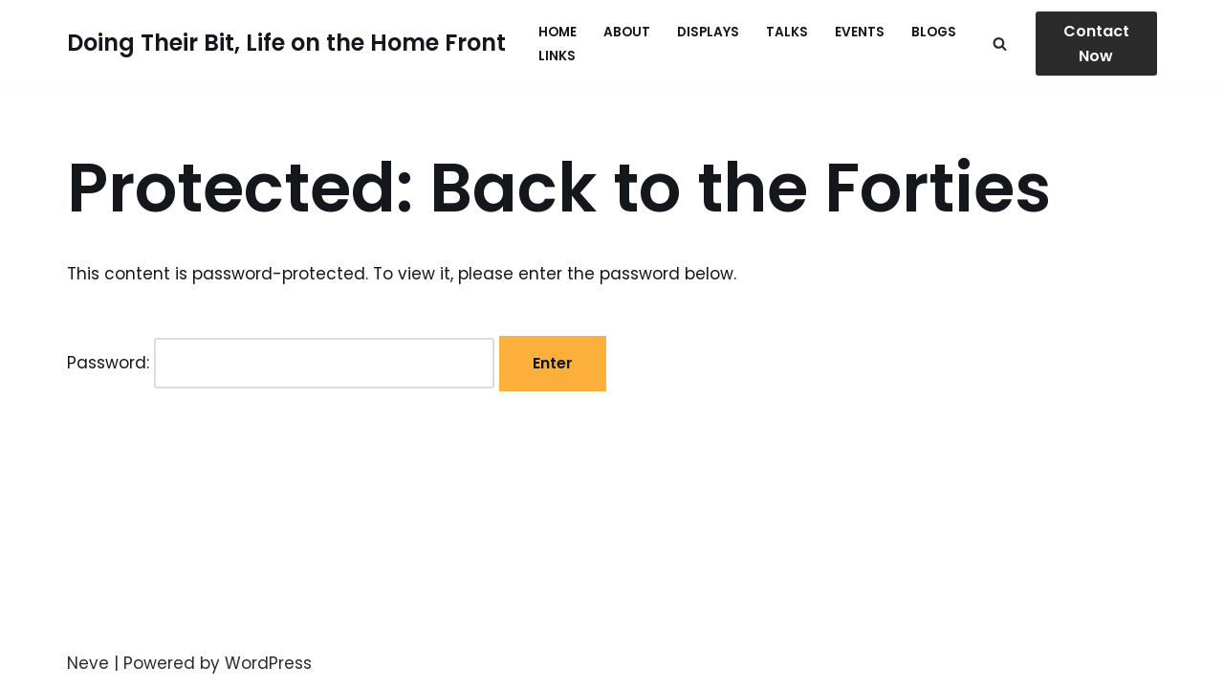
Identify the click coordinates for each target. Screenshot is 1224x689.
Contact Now (1096, 43)
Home (557, 32)
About (626, 32)
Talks (787, 32)
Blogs (933, 32)
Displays (708, 32)
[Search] (1000, 43)
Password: (280, 363)
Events (860, 32)
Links (557, 56)
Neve (88, 663)
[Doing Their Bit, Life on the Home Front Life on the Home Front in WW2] (286, 43)
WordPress (268, 663)
